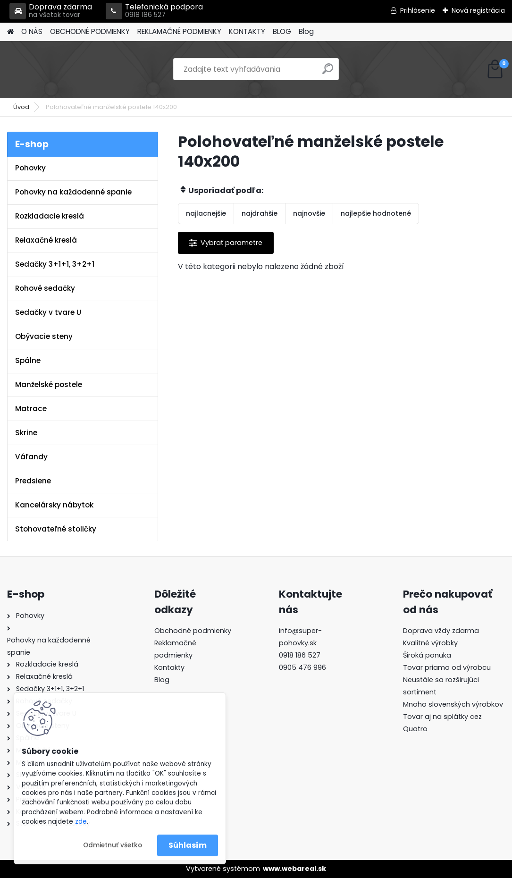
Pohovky (30, 168)
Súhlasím (187, 845)
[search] (327, 72)
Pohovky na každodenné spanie (73, 192)
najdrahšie (259, 213)
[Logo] (72, 69)
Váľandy (31, 457)
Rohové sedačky (45, 288)
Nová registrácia (478, 10)
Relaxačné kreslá (46, 240)
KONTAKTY (247, 31)
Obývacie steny (44, 336)
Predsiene (33, 481)
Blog (306, 31)
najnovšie (309, 213)
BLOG (282, 31)
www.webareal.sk (294, 868)
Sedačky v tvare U (48, 312)
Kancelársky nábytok (54, 505)
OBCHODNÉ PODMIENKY (90, 31)
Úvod (21, 106)
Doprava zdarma (50, 11)
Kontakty (169, 667)
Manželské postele (48, 384)
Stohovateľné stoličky (55, 529)
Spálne (28, 360)
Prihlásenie (417, 10)
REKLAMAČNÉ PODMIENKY (179, 31)
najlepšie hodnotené (376, 213)
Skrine (26, 433)
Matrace (31, 409)
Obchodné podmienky (192, 630)
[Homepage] (10, 32)
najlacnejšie (206, 213)
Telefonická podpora (154, 11)
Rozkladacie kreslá (49, 216)
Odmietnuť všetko (112, 845)
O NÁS (31, 31)
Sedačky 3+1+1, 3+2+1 (54, 264)
